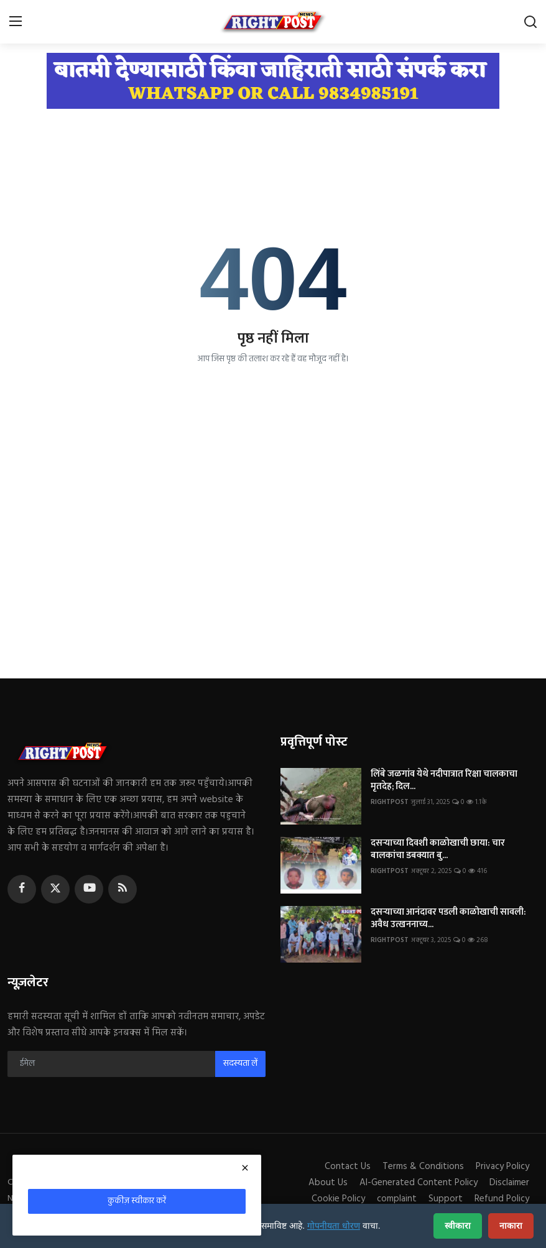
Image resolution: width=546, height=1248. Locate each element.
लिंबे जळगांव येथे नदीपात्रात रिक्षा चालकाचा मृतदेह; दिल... (444, 780)
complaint (397, 1198)
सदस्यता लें (240, 1063)
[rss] (122, 889)
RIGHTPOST (390, 802)
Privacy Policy (502, 1166)
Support (445, 1198)
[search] (530, 21)
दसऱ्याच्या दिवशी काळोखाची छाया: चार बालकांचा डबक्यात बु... (438, 849)
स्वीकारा (458, 1226)
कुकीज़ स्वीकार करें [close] (137, 1201)
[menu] (15, 21)
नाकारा (510, 1226)
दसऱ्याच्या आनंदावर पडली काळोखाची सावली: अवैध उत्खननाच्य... (448, 918)
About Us (328, 1182)
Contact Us (348, 1166)
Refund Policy (501, 1198)
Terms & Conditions (423, 1166)
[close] (245, 1168)
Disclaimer (509, 1182)
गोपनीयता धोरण (333, 1226)
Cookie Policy (338, 1198)
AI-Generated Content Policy (418, 1182)
